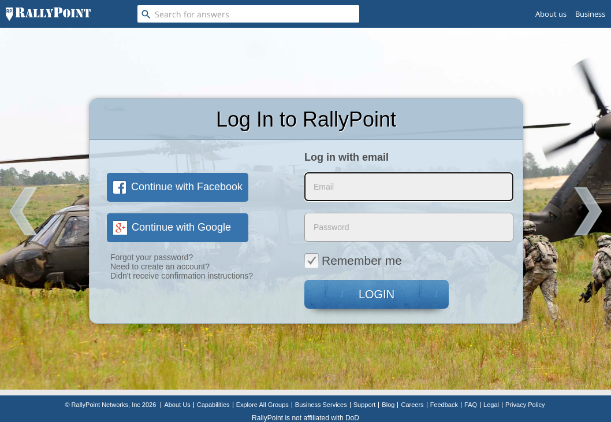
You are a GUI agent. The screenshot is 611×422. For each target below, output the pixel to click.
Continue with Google (172, 227)
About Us (177, 404)
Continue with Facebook (178, 187)
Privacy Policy (525, 404)
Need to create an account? (160, 266)
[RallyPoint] (48, 14)
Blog (388, 404)
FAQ (470, 404)
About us (551, 14)
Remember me (353, 260)
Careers (412, 404)
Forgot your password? (151, 257)
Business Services (321, 404)
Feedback (444, 404)
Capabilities (213, 404)
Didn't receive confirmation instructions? (181, 275)
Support (364, 404)
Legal (491, 404)
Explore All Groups (262, 404)
